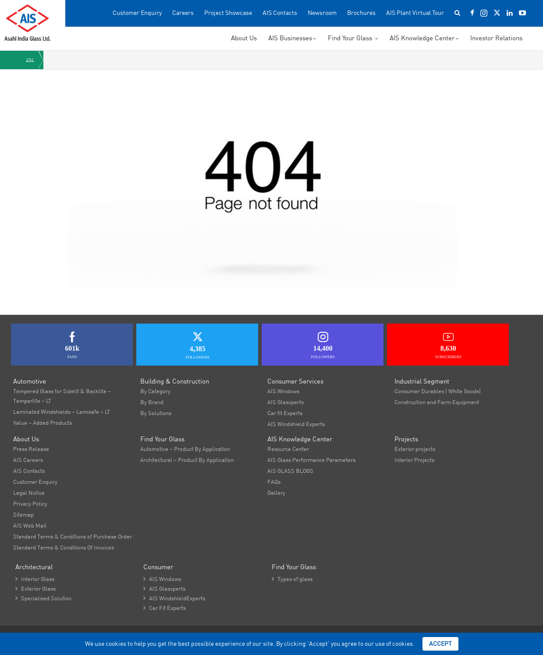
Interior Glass (34, 578)
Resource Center (288, 448)
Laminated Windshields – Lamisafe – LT (61, 411)
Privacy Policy (30, 503)
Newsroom (322, 13)
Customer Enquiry (137, 13)
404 (30, 60)
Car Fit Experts (164, 607)
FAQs (273, 481)
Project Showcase (228, 13)
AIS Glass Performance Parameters (311, 459)
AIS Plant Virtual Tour (415, 13)
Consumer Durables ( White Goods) (437, 390)
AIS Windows (283, 390)
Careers (183, 13)
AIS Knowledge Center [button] (424, 38)
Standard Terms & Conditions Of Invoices (63, 547)
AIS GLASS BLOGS (290, 470)
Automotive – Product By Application (185, 448)
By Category (155, 390)
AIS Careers (28, 459)
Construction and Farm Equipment (436, 401)
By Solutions (155, 412)
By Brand (151, 401)
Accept (440, 644)
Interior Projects (414, 459)
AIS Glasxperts (285, 401)
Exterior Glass (35, 588)
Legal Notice (29, 492)
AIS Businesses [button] (292, 38)
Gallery (276, 492)
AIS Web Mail (29, 525)
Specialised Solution (43, 598)
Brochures (361, 13)
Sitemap (23, 514)
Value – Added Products (42, 422)
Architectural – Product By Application (187, 459)
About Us (244, 38)
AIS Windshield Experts (296, 423)
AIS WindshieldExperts (174, 598)
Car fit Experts (284, 412)
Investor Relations (496, 38)
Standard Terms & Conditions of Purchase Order (72, 536)
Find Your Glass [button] (353, 38)
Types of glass (292, 578)
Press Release (31, 448)
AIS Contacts (280, 13)
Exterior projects (414, 448)
